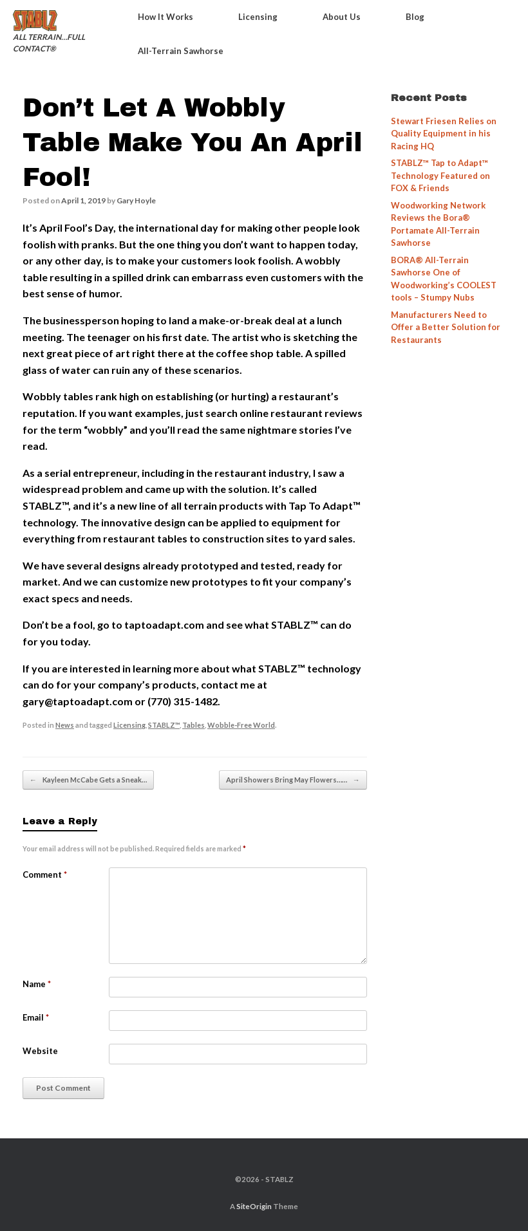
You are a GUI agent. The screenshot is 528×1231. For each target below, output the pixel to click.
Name (37, 984)
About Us (342, 17)
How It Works (165, 17)
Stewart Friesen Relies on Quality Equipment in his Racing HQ (443, 133)
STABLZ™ (164, 725)
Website (40, 1051)
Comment (45, 874)
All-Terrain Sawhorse (180, 51)
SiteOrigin (254, 1206)
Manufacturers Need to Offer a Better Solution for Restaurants (445, 327)
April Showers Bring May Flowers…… (293, 780)
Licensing (258, 17)
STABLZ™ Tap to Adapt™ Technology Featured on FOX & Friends (440, 175)
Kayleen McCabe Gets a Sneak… (88, 780)
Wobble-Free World (241, 725)
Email (36, 1017)
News (64, 725)
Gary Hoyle (136, 200)
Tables (193, 725)
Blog (415, 17)
